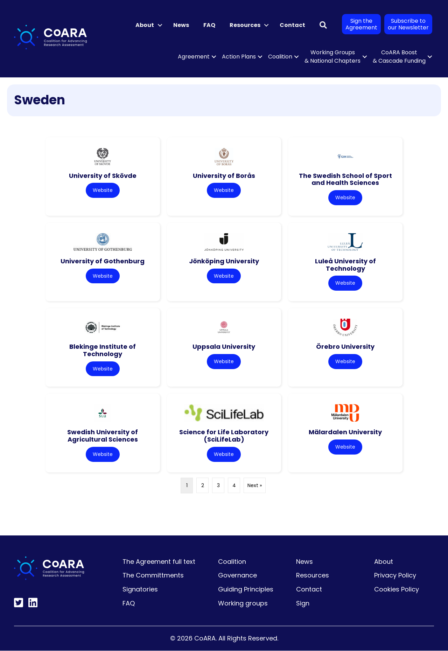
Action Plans (239, 57)
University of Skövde (102, 175)
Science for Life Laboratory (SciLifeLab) (223, 436)
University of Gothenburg (103, 261)
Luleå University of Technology (345, 265)
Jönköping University (224, 261)
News (181, 25)
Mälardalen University (345, 432)
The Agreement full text (158, 561)
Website (103, 190)
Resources (245, 25)
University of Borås (224, 175)
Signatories (140, 589)
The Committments (153, 575)
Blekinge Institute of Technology (102, 350)
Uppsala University (223, 346)
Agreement (194, 57)
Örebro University (345, 346)
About (144, 25)
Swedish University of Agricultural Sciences (102, 436)
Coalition (280, 57)
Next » (254, 485)
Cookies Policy (396, 589)
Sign (302, 603)
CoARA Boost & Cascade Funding (399, 56)
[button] (160, 25)
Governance (237, 575)
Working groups (243, 603)
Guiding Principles (245, 589)
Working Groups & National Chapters (332, 56)
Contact (292, 25)
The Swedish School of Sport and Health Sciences (345, 179)
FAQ (209, 25)
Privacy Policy (395, 575)
